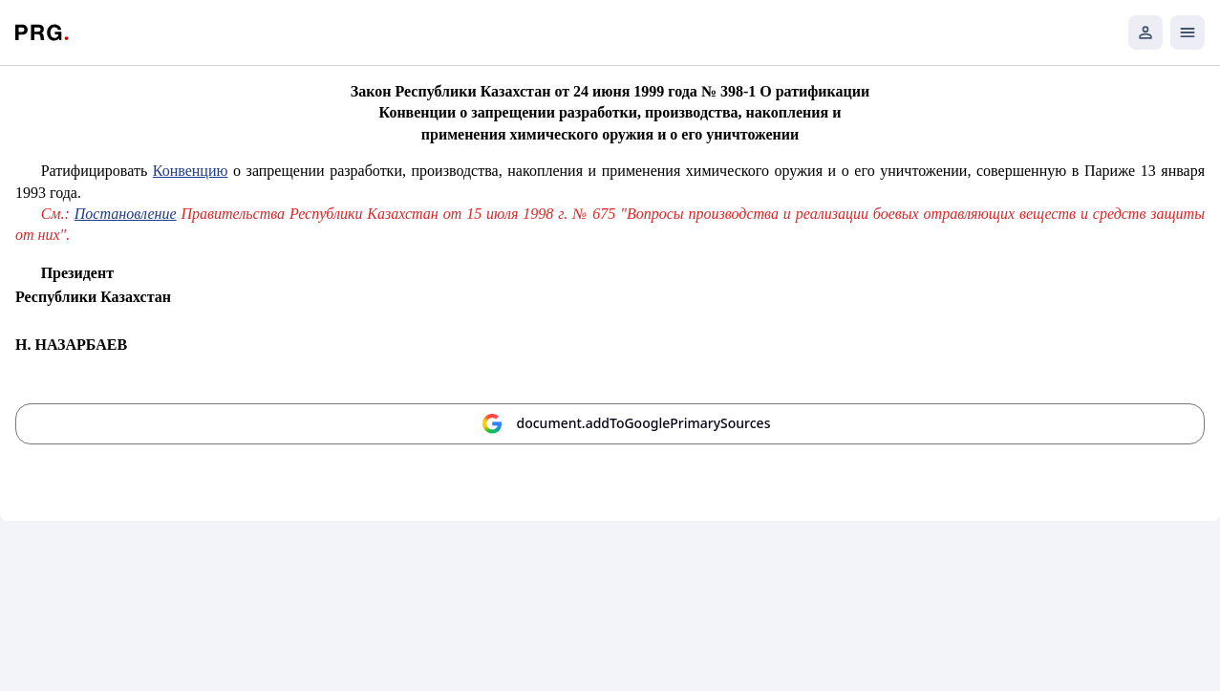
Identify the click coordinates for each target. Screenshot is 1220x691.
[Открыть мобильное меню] (1187, 32)
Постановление (126, 213)
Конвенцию (190, 170)
